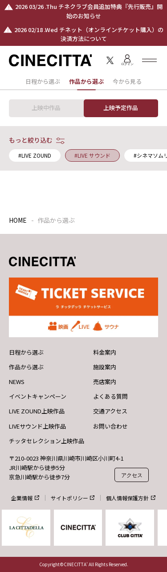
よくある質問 (110, 396)
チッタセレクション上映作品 (46, 441)
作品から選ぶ (26, 367)
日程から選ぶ (42, 81)
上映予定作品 (120, 107)
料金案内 (104, 352)
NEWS (16, 382)
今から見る (127, 81)
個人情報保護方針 (127, 498)
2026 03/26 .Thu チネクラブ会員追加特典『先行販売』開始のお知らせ (89, 11)
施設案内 (104, 367)
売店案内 (104, 382)
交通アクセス (110, 411)
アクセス (132, 475)
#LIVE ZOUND (34, 155)
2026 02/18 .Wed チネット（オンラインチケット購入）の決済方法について (88, 34)
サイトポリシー (69, 498)
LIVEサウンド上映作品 (37, 426)
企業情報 (22, 498)
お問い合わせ (110, 426)
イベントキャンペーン (37, 396)
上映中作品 (46, 107)
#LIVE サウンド (92, 155)
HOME (18, 220)
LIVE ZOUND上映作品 (37, 411)
